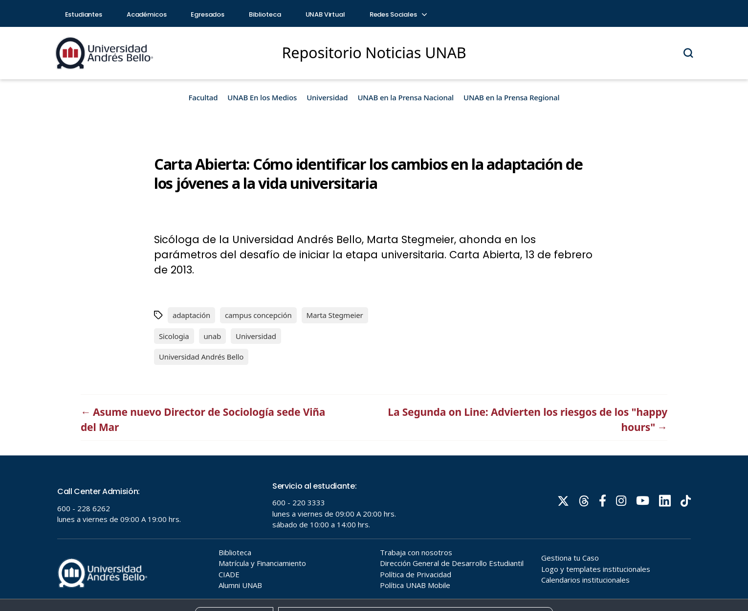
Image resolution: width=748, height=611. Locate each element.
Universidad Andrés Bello (201, 357)
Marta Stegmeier (335, 315)
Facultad (203, 97)
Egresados (207, 14)
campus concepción (258, 315)
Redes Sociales (398, 14)
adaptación (191, 315)
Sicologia (174, 336)
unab (212, 336)
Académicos (147, 14)
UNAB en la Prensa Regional (511, 97)
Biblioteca (265, 14)
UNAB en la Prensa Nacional (405, 97)
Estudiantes (83, 14)
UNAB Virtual (325, 14)
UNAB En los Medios (262, 97)
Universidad (327, 97)
